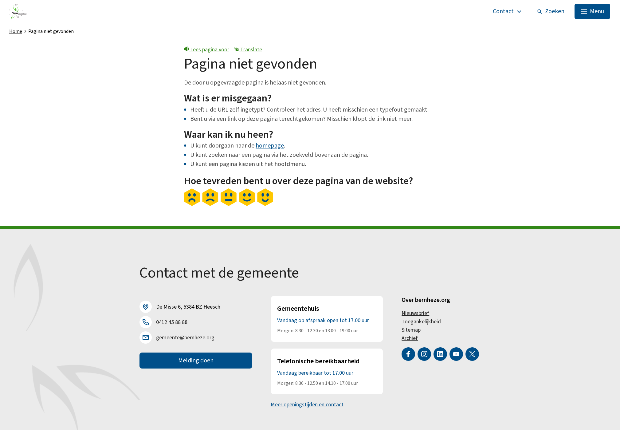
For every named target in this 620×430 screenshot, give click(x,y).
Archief (410, 338)
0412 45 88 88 (171, 322)
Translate (248, 49)
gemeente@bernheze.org (185, 337)
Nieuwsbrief (415, 313)
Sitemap (411, 330)
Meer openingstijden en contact (307, 404)
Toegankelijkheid (421, 321)
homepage (270, 145)
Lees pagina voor (206, 49)
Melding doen (196, 360)
